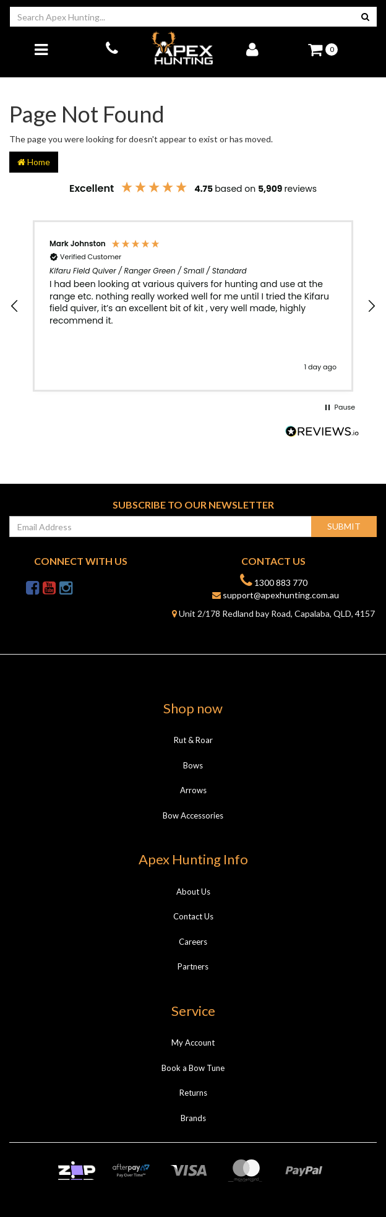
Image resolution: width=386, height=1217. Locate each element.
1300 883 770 (273, 580)
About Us (193, 892)
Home (33, 162)
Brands (193, 1118)
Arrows (193, 790)
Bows (193, 765)
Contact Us (193, 916)
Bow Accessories (193, 815)
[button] (15, 306)
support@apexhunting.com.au (275, 595)
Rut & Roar (193, 740)
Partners (193, 966)
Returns (193, 1093)
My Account (193, 1042)
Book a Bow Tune (193, 1068)
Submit (344, 526)
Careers (193, 942)
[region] (193, 306)
